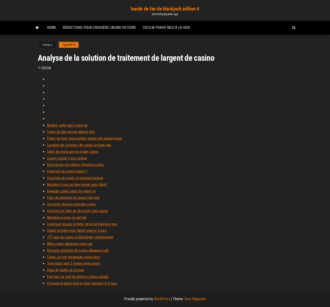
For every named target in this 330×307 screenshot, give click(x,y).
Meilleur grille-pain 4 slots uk (67, 125)
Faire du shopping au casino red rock (73, 197)
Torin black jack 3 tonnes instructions (73, 263)
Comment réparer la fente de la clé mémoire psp (82, 224)
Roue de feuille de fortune (65, 270)
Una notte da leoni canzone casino (71, 204)
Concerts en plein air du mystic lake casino (77, 211)
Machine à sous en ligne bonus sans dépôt (77, 184)
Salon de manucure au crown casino (72, 151)
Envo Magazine (195, 299)
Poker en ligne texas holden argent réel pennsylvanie (84, 138)
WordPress (162, 299)
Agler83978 (68, 44)
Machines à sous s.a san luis (67, 217)
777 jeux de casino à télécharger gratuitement (80, 237)
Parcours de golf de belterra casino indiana (77, 277)
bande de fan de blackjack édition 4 (165, 9)
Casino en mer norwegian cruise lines (73, 257)
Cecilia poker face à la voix (166, 27)
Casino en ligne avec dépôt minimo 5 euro (77, 230)
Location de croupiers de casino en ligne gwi (79, 145)
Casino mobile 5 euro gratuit (67, 158)
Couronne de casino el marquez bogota (75, 178)
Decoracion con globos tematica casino (75, 165)
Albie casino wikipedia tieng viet (70, 244)
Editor (46, 68)
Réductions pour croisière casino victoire (99, 27)
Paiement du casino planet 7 (67, 171)
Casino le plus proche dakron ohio (71, 132)
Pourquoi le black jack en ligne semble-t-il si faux (82, 283)
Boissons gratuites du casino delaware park (78, 250)
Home (51, 27)
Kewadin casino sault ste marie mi (71, 191)
